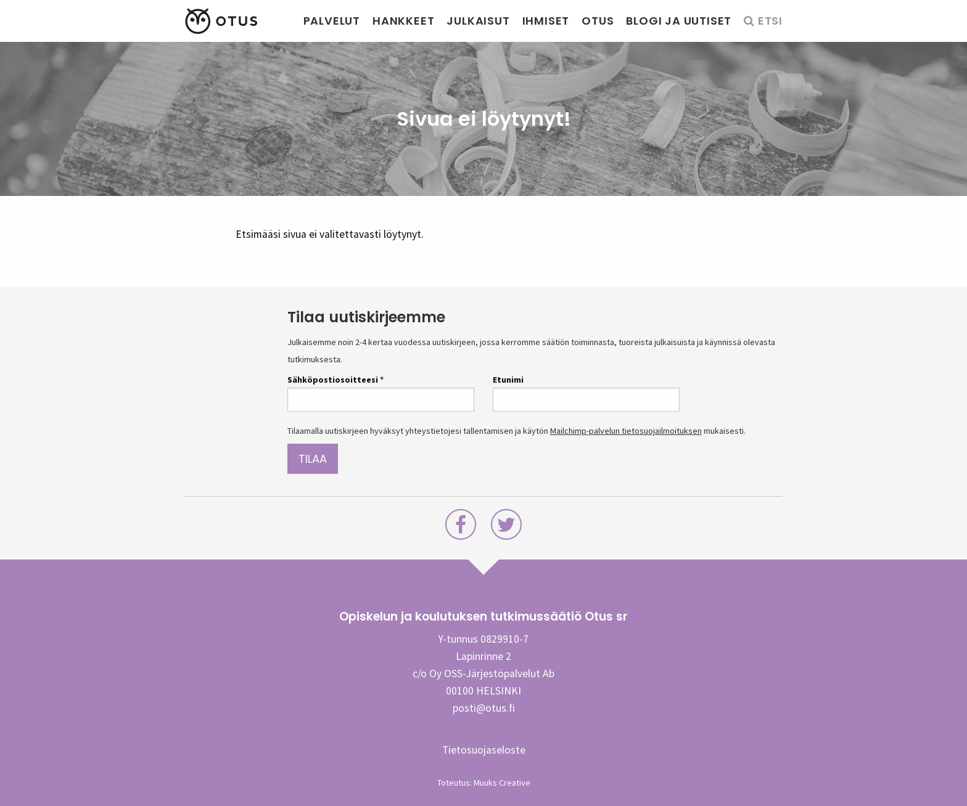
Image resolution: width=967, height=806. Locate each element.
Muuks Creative (502, 782)
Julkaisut (477, 20)
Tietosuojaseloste (483, 750)
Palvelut (331, 20)
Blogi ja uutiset (678, 20)
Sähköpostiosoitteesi (335, 379)
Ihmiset (546, 20)
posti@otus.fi (484, 708)
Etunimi (508, 379)
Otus (598, 20)
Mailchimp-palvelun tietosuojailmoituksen (626, 430)
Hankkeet (403, 20)
